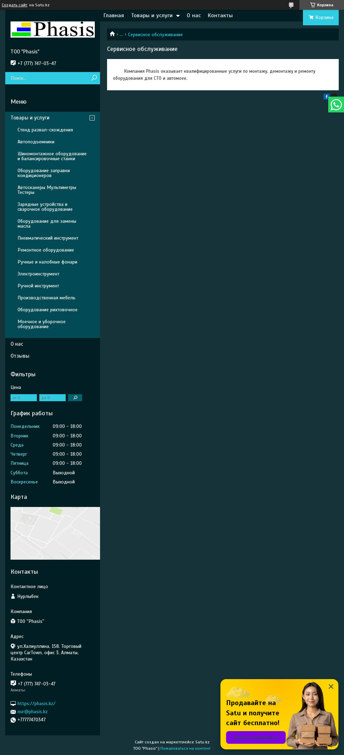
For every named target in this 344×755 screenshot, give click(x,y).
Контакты (220, 15)
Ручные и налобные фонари (47, 262)
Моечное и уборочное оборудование (42, 324)
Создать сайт (14, 4)
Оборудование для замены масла (47, 223)
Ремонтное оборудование (46, 250)
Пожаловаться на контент (185, 748)
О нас (194, 15)
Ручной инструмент (38, 286)
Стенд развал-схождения (45, 130)
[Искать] (94, 78)
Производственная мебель (46, 298)
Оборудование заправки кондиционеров (44, 173)
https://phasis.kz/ (36, 704)
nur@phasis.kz (33, 712)
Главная (114, 15)
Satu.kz (202, 742)
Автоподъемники (36, 142)
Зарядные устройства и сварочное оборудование (45, 206)
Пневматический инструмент (48, 238)
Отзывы (20, 356)
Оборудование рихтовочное (48, 310)
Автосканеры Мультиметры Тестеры (47, 189)
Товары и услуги (152, 15)
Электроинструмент (38, 274)
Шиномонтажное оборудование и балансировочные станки (52, 156)
